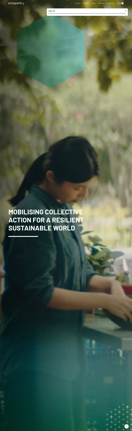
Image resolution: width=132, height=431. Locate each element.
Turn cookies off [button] (98, 13)
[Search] (119, 3)
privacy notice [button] (111, 13)
